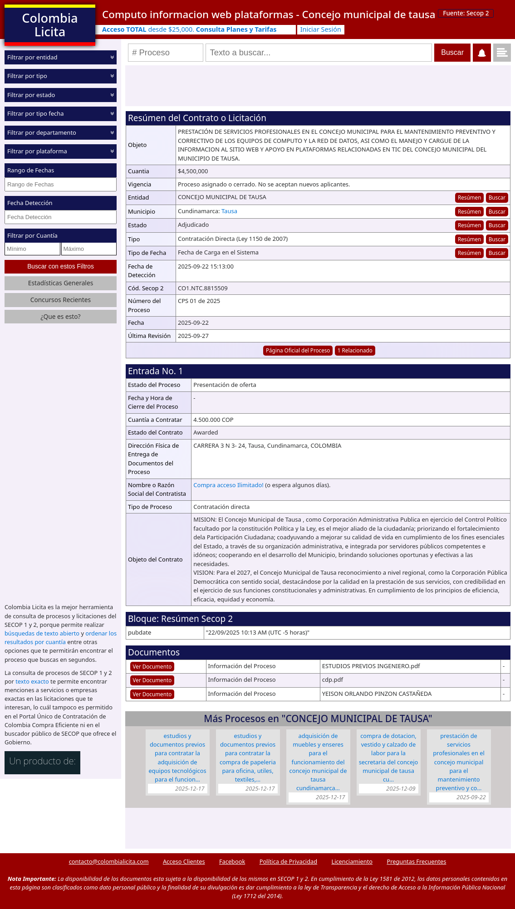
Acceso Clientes (184, 861)
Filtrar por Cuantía (32, 235)
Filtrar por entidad (32, 57)
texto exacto (32, 681)
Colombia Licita (50, 25)
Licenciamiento (352, 861)
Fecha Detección (30, 203)
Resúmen (469, 197)
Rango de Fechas (30, 170)
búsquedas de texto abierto (42, 633)
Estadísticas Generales (60, 283)
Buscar (497, 197)
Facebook (232, 861)
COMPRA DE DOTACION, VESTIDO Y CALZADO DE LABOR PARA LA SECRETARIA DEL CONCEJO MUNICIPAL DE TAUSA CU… (388, 757)
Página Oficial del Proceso (298, 350)
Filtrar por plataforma (37, 151)
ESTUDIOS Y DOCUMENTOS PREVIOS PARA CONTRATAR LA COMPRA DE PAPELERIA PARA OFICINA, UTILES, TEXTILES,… (248, 757)
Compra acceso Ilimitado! (228, 485)
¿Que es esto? (60, 316)
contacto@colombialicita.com (109, 861)
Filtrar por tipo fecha (35, 113)
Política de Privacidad (288, 861)
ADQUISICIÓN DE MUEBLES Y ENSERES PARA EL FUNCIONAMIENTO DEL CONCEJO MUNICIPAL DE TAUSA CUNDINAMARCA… (318, 762)
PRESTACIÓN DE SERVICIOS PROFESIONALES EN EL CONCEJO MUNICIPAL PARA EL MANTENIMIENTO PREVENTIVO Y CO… (458, 762)
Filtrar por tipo (27, 76)
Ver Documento (152, 666)
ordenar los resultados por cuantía (61, 637)
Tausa (229, 211)
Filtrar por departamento (41, 132)
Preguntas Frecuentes (416, 861)
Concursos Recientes (60, 299)
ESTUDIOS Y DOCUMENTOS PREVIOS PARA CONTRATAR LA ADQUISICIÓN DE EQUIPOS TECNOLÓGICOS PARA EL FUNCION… (177, 757)
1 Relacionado (355, 350)
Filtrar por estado (31, 95)
